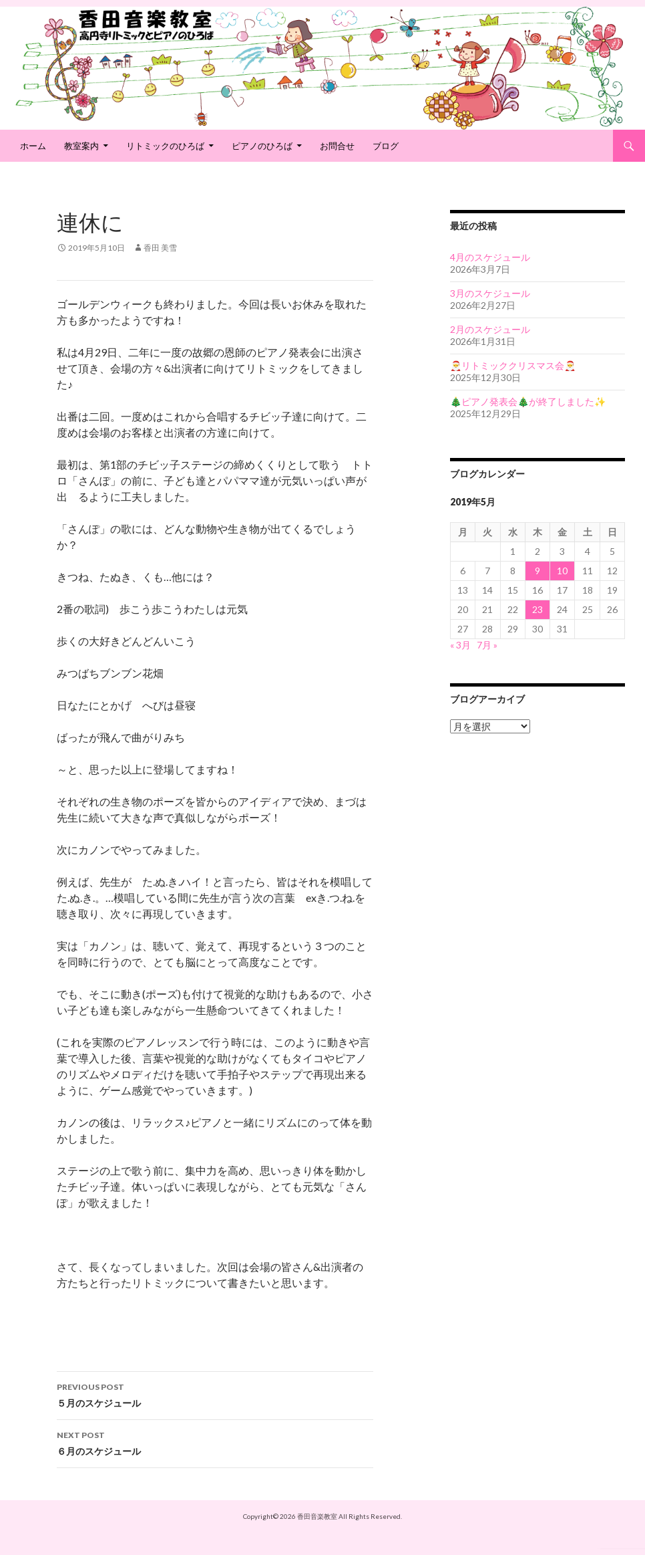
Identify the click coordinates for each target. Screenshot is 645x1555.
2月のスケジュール (490, 329)
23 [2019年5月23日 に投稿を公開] (537, 609)
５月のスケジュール (215, 1394)
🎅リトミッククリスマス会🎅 (513, 365)
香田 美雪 (160, 248)
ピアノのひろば (262, 145)
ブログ (386, 145)
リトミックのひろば (165, 145)
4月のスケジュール (490, 257)
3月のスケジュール (490, 293)
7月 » (487, 644)
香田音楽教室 (317, 1516)
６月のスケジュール (215, 1442)
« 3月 (460, 644)
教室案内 (81, 145)
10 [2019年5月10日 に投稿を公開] (562, 570)
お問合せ (337, 145)
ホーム (33, 145)
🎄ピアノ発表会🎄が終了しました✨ (528, 401)
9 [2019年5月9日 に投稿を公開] (537, 570)
